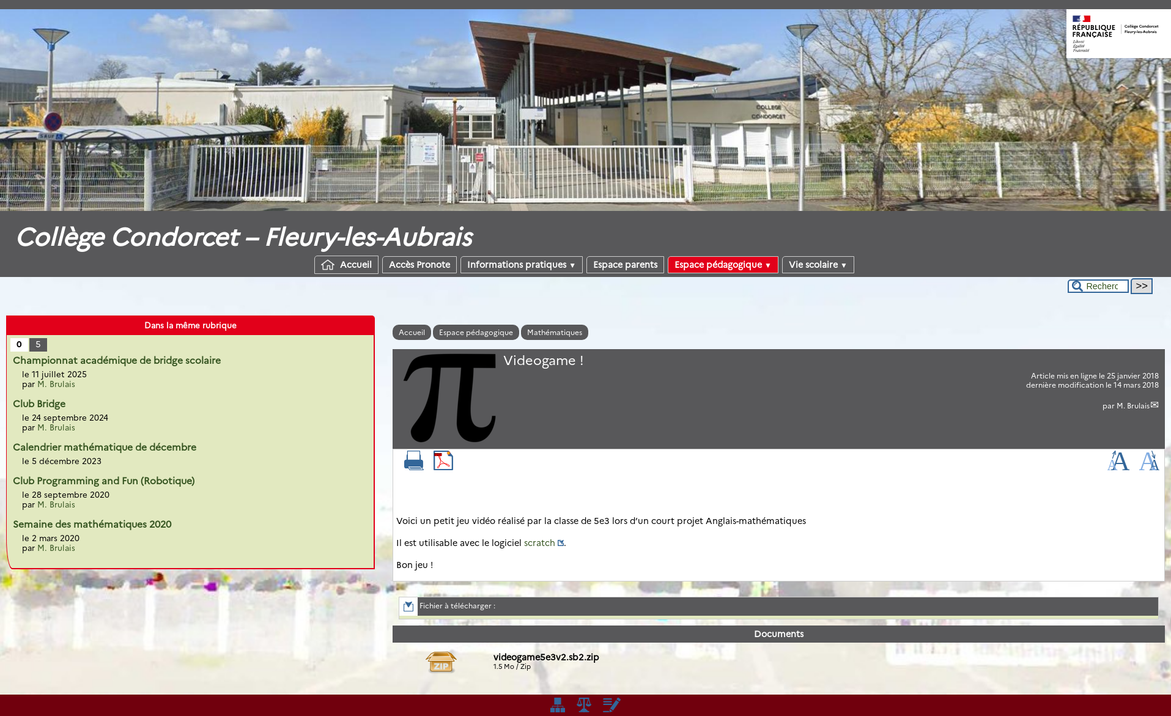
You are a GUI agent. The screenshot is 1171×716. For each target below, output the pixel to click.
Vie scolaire (818, 264)
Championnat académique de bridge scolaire (117, 360)
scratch (539, 542)
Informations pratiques (521, 264)
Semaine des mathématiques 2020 (92, 524)
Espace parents (625, 264)
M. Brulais (1133, 405)
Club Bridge (39, 404)
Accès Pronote (419, 264)
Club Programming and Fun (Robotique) (103, 481)
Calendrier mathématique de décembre (104, 447)
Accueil (346, 265)
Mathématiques (554, 332)
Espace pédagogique (723, 264)
